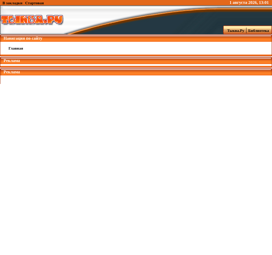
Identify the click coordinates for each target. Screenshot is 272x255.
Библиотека (259, 30)
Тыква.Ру (234, 30)
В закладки (12, 3)
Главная (15, 48)
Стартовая (34, 3)
